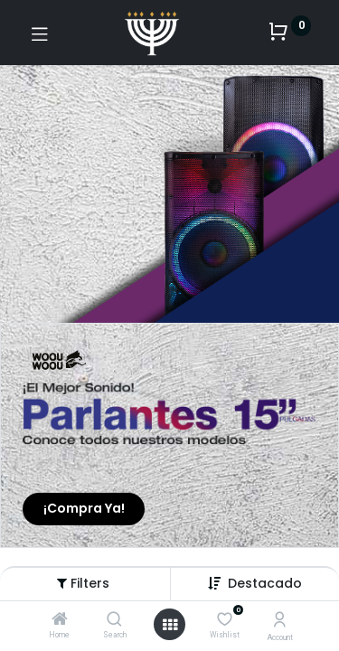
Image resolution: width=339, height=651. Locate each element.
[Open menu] (170, 625)
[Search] (114, 620)
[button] (265, 583)
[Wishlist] (224, 619)
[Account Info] (279, 619)
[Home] (60, 620)
